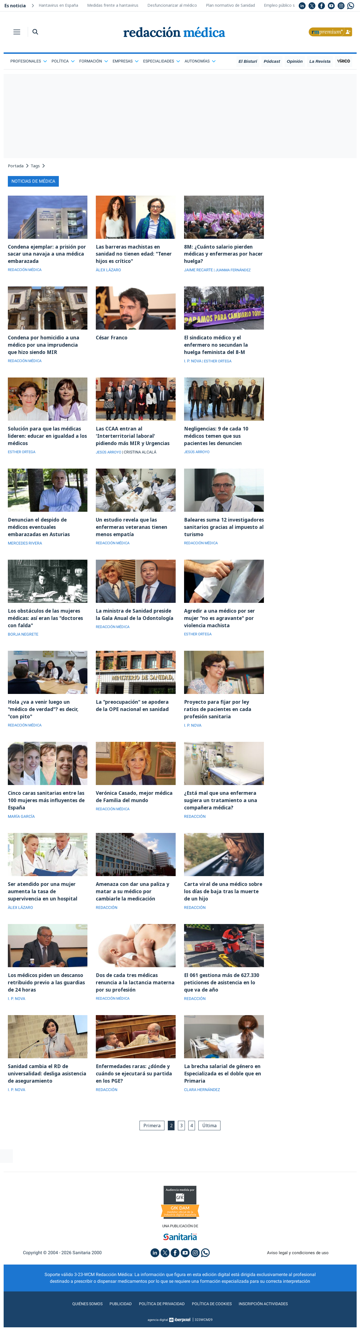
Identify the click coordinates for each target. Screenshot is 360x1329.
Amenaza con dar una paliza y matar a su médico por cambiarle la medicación (133, 898)
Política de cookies (213, 1313)
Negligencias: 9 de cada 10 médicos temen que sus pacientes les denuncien (216, 438)
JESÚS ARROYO (110, 455)
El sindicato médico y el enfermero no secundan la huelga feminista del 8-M (217, 346)
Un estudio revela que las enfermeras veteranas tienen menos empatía (133, 530)
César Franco (112, 338)
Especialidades (161, 61)
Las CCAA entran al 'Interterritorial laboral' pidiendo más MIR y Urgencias (133, 438)
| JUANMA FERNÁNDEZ (234, 271)
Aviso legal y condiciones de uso (298, 1262)
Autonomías (200, 61)
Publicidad (115, 1313)
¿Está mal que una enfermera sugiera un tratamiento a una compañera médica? (221, 806)
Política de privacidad (159, 1313)
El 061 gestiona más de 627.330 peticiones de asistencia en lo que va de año (222, 990)
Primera (150, 1134)
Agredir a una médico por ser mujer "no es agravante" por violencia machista (220, 622)
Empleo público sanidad (285, 5)
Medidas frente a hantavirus (112, 5)
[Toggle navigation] (16, 32)
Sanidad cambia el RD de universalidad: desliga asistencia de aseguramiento (44, 1082)
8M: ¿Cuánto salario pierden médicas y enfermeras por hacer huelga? (219, 254)
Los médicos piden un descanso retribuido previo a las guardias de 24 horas (47, 990)
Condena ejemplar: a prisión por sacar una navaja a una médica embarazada (43, 254)
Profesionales (28, 61)
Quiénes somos (80, 1313)
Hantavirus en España (58, 5)
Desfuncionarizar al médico (172, 5)
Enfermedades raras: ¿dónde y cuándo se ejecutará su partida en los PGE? (134, 1082)
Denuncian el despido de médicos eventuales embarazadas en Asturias (39, 530)
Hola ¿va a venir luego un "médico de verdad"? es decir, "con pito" (44, 714)
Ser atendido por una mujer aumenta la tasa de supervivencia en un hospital (43, 898)
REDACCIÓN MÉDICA (26, 271)
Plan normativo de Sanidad (230, 5)
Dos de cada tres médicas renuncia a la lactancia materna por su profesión (135, 990)
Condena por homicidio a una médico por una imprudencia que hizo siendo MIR (44, 346)
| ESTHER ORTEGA (218, 363)
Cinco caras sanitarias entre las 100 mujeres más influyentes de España (47, 806)
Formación (93, 61)
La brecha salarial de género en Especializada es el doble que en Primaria (224, 1082)
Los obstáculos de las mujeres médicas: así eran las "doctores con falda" (47, 622)
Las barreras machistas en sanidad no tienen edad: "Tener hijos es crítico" (135, 254)
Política (63, 61)
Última (211, 1134)
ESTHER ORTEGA (23, 455)
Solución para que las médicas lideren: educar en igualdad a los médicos (45, 438)
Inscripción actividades (269, 1313)
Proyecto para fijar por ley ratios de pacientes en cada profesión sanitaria (218, 714)
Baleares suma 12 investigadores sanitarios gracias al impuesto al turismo (222, 530)
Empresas (126, 61)
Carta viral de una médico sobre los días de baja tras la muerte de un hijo (220, 898)
